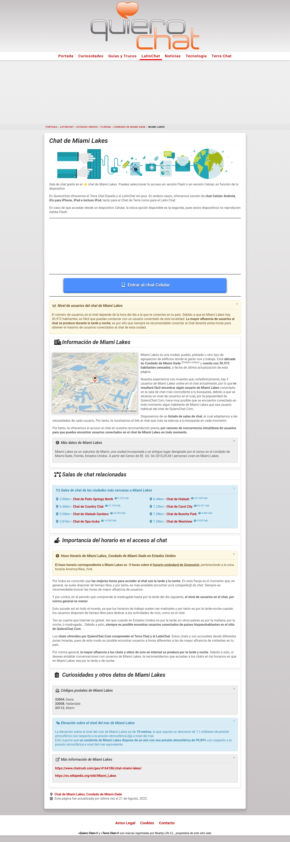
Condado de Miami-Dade (130, 127)
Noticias (173, 56)
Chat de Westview (179, 521)
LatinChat (151, 56)
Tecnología (196, 56)
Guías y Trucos (122, 56)
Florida (105, 127)
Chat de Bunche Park (182, 514)
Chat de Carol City (180, 506)
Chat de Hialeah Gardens (91, 514)
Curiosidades (91, 56)
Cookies (147, 823)
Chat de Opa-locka (86, 521)
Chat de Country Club (88, 506)
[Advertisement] (145, 92)
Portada (66, 56)
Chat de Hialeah (178, 499)
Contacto (167, 823)
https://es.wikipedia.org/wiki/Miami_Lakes (85, 776)
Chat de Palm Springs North (93, 499)
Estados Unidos (87, 127)
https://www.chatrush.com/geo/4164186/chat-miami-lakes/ (98, 768)
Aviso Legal (125, 823)
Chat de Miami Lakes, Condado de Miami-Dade (88, 794)
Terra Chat (222, 56)
